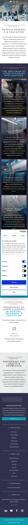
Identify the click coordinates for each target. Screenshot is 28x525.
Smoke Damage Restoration (13, 487)
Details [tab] (14, 235)
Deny (14, 292)
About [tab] (23, 235)
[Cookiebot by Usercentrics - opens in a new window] (20, 232)
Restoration (14, 438)
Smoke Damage (14, 444)
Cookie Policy (14, 476)
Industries (14, 464)
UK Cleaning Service (14, 458)
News (14, 473)
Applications (14, 461)
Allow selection (14, 287)
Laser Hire (14, 467)
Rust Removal (14, 441)
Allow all (14, 282)
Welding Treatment (14, 447)
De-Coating (14, 432)
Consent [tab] (5, 235)
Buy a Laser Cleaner (14, 470)
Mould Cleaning (14, 435)
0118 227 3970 (14, 505)
